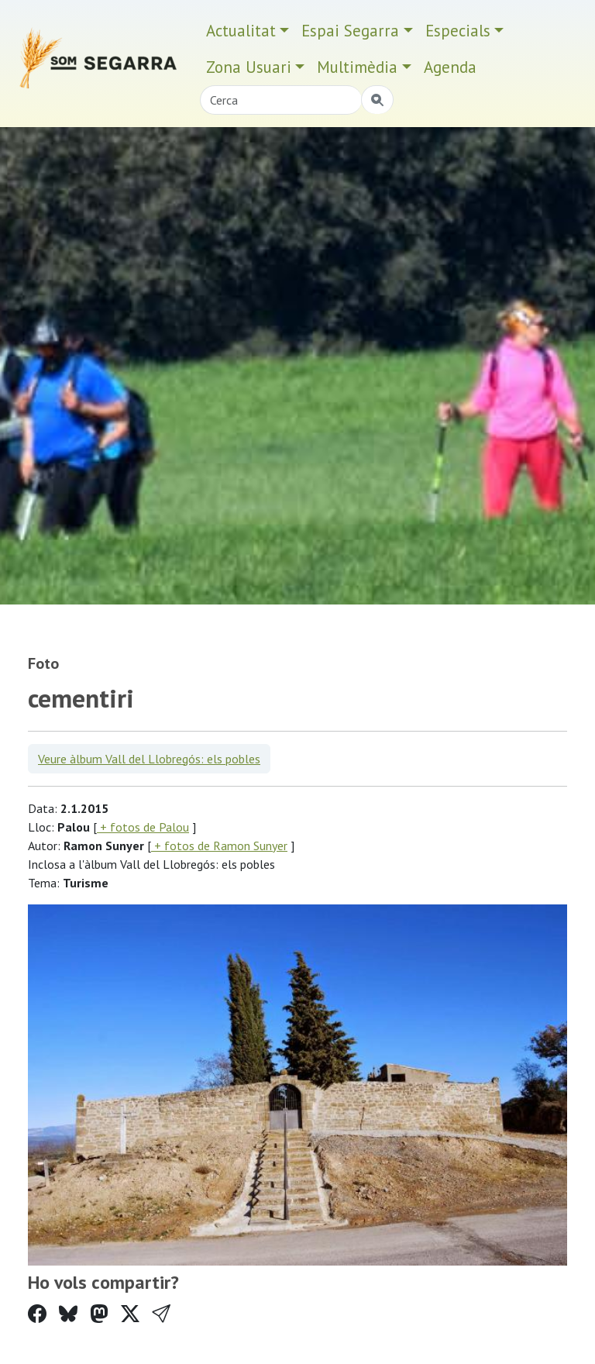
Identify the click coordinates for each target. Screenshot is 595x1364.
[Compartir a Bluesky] (68, 1314)
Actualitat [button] (241, 30)
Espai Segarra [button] (350, 30)
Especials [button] (457, 30)
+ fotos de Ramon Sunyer (219, 845)
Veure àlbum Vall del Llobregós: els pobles (149, 758)
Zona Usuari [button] (248, 67)
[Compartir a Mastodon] (99, 1314)
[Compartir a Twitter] (130, 1314)
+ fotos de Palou (143, 827)
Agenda (450, 67)
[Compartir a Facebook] (37, 1314)
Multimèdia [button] (357, 67)
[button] (161, 1314)
